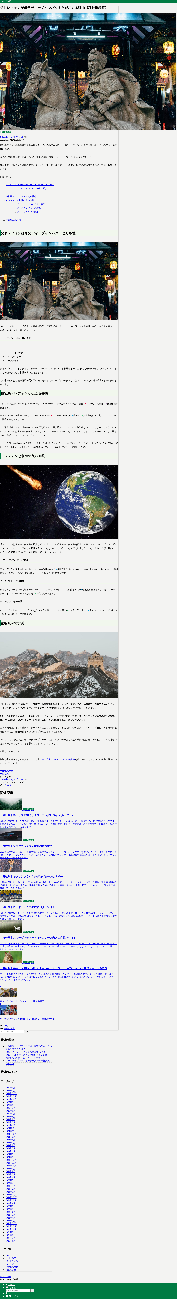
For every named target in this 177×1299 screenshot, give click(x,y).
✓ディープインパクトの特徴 (31, 204)
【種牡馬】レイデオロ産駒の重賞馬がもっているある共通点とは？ (29, 1047)
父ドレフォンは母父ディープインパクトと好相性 (30, 184)
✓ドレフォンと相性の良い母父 (32, 188)
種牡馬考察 (6, 771)
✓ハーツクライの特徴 (28, 212)
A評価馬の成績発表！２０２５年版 (23, 1058)
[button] (27, 137)
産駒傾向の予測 (13, 220)
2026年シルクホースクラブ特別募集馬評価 (26, 1055)
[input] (12, 1031)
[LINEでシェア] (20, 137)
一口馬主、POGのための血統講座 (58, 759)
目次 (2, 177)
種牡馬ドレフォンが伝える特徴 (21, 196)
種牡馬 (4, 773)
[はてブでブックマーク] (14, 137)
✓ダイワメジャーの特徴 (29, 208)
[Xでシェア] (1, 137)
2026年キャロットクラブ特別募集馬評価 (25, 1052)
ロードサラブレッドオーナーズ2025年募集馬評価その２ (29, 1062)
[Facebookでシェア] (6, 137)
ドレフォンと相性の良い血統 (20, 200)
